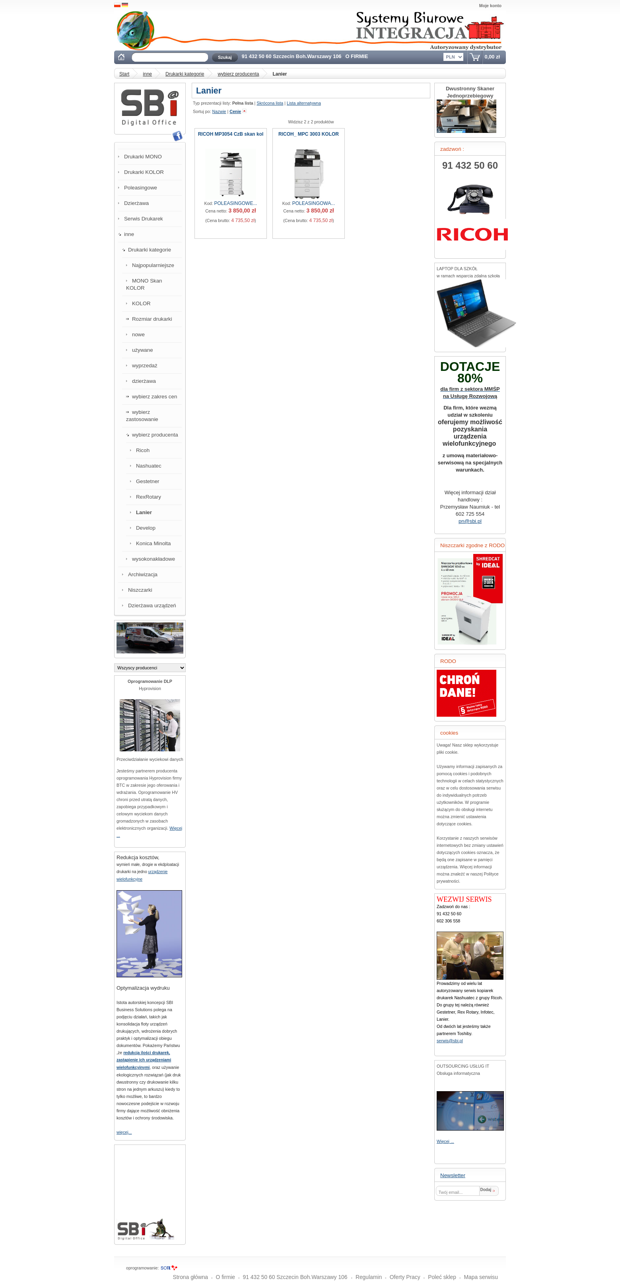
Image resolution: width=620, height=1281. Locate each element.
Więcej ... (445, 1141)
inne (147, 74)
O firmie (225, 1277)
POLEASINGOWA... (313, 203)
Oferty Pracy (405, 1277)
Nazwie (219, 111)
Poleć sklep (442, 1277)
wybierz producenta (238, 74)
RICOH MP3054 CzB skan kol (231, 134)
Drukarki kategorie (184, 74)
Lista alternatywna (304, 103)
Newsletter (452, 1175)
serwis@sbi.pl (450, 1040)
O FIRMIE (357, 56)
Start (124, 74)
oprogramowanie (141, 1267)
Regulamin (369, 1277)
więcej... (124, 1132)
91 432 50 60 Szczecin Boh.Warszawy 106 (292, 56)
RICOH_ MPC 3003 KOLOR (308, 134)
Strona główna (190, 1277)
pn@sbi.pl (470, 521)
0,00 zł (492, 57)
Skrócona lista (270, 103)
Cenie (235, 111)
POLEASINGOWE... (235, 203)
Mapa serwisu (481, 1277)
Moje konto (490, 5)
